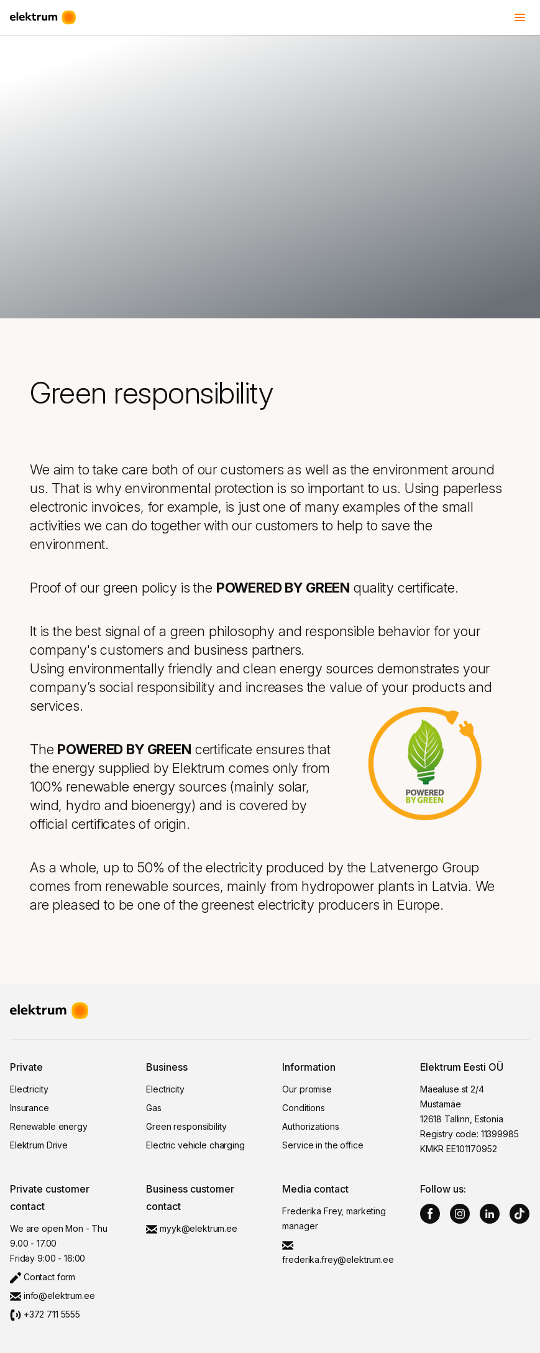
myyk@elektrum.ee (191, 1228)
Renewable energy (49, 1126)
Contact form (42, 1277)
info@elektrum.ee (52, 1295)
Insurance (29, 1107)
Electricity (29, 1089)
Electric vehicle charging (195, 1145)
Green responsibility (186, 1126)
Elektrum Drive (39, 1145)
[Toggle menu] (520, 17)
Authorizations (310, 1126)
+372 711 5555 (45, 1314)
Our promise (306, 1089)
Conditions (303, 1107)
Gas (154, 1107)
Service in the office (322, 1145)
